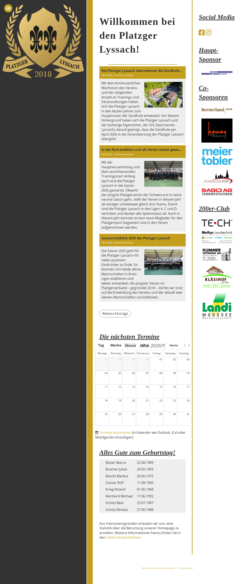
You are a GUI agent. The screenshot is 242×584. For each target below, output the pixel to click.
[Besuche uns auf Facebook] (202, 32)
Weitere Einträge (115, 313)
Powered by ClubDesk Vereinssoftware (158, 568)
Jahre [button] (144, 345)
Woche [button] (115, 345)
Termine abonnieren (115, 432)
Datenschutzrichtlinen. (124, 537)
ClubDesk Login (186, 568)
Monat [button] (130, 345)
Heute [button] (174, 345)
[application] (143, 384)
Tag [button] (101, 345)
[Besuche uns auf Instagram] (208, 32)
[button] (184, 345)
